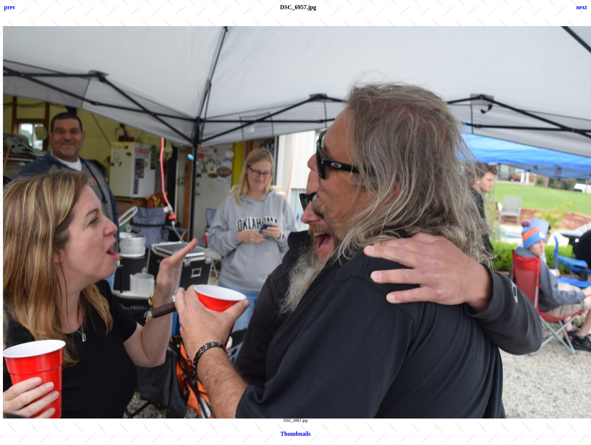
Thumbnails (295, 434)
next (581, 7)
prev (9, 7)
